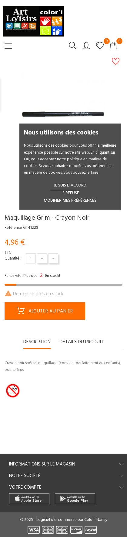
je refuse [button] (70, 193)
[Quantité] (31, 258)
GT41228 (30, 228)
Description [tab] (37, 342)
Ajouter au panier (45, 311)
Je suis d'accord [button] (70, 185)
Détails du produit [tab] (82, 342)
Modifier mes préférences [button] (70, 200)
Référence (13, 228)
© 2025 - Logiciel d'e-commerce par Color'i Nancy (63, 520)
